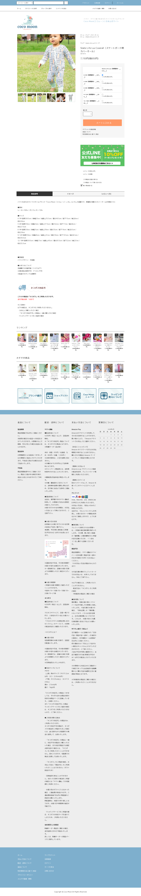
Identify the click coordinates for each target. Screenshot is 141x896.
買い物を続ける (86, 185)
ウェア (87, 35)
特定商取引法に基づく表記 (90, 134)
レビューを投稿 (86, 174)
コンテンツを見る (59, 8)
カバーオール (94, 35)
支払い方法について (25, 859)
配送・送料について (25, 863)
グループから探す (45, 8)
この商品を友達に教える (89, 179)
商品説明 (34, 194)
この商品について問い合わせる (91, 182)
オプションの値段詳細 (89, 129)
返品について (87, 132)
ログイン (106, 3)
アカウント (85, 3)
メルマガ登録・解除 (97, 8)
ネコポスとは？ (51, 632)
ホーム (19, 8)
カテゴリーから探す (29, 8)
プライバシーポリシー (25, 875)
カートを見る (49, 867)
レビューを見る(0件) (88, 171)
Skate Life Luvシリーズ (92, 37)
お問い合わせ (111, 8)
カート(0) (118, 3)
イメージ (70, 194)
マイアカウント (50, 855)
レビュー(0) (106, 194)
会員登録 (96, 3)
